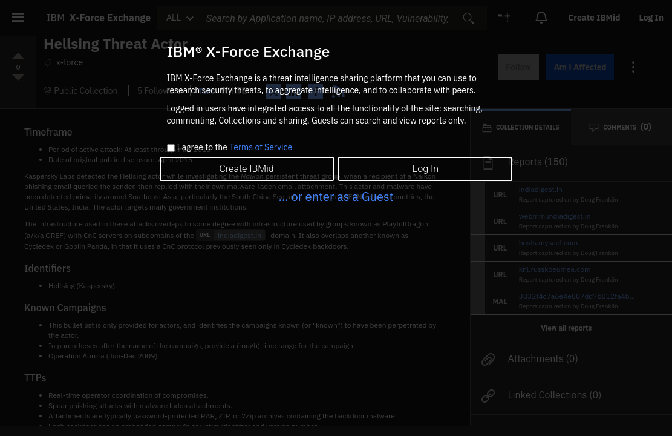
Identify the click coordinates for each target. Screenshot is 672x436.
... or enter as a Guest (335, 196)
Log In (426, 168)
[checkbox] (171, 148)
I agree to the (234, 148)
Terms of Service (260, 147)
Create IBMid (246, 168)
